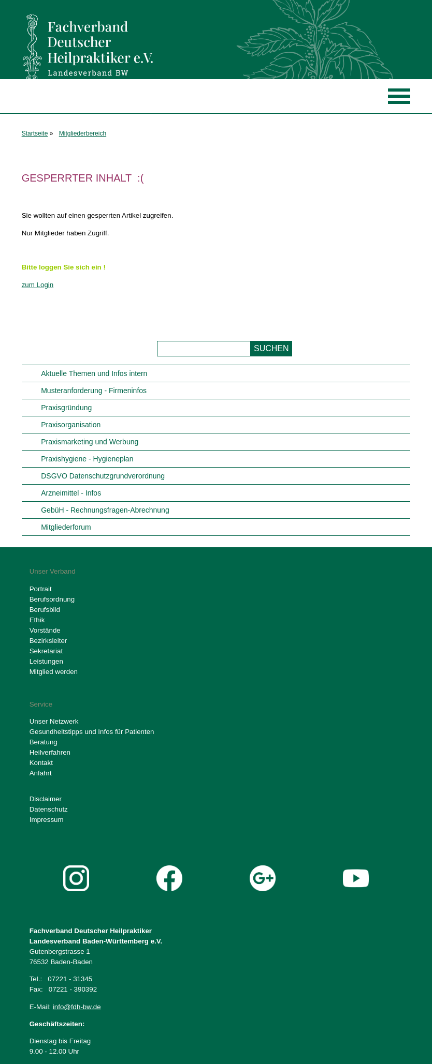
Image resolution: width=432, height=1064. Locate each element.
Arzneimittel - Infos (71, 493)
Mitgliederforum (66, 527)
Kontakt (41, 763)
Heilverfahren (50, 752)
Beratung (43, 742)
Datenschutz (49, 809)
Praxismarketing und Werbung (89, 442)
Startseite (35, 133)
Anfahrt (41, 773)
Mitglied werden (54, 672)
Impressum (47, 819)
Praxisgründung (66, 407)
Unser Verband (53, 571)
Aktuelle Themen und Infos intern (94, 373)
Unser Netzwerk (54, 721)
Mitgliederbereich (82, 133)
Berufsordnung (52, 599)
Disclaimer (46, 799)
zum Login (38, 285)
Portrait (41, 589)
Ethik (37, 620)
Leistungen (46, 661)
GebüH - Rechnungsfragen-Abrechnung (105, 510)
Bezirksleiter (48, 641)
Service (41, 704)
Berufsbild (45, 609)
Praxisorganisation (70, 425)
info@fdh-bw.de (77, 1007)
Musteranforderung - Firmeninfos (94, 390)
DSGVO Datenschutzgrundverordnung (103, 476)
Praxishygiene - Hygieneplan (87, 459)
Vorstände (45, 630)
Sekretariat (46, 651)
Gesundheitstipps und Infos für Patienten (92, 732)
